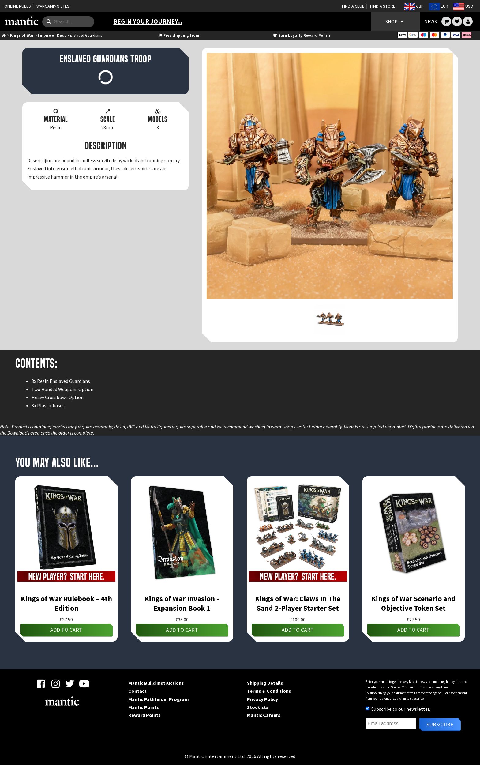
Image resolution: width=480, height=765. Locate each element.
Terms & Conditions (269, 691)
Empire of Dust (52, 35)
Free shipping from (178, 35)
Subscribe (439, 724)
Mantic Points (143, 707)
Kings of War (22, 35)
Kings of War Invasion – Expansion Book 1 (182, 603)
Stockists (257, 707)
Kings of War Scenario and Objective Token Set (413, 603)
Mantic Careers (263, 715)
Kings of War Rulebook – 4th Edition (66, 603)
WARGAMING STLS (52, 6)
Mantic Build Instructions (156, 683)
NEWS (430, 21)
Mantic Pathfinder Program (158, 699)
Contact (137, 691)
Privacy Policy (262, 699)
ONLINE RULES (17, 6)
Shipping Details (265, 683)
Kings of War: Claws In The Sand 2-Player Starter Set (297, 603)
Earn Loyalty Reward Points (301, 35)
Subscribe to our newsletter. (398, 709)
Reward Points (144, 715)
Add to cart (66, 629)
